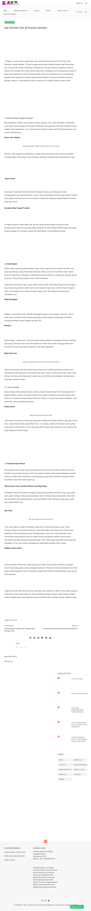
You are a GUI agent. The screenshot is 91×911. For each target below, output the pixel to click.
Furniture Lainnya (9, 14)
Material (61, 779)
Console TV (62, 765)
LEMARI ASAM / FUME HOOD (14, 852)
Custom (36, 10)
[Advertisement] (42, 44)
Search (79, 12)
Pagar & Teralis (9, 860)
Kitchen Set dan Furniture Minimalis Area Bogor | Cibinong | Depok (52, 905)
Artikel (48, 10)
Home (5, 10)
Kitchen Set (13, 620)
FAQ (86, 3)
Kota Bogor (77, 774)
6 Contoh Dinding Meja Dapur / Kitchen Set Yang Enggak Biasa (79, 724)
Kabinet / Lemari (79, 769)
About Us (79, 3)
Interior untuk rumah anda (79, 693)
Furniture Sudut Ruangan (80, 765)
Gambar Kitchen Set (20, 10)
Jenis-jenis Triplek (77, 679)
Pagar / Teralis (62, 10)
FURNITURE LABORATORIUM (14, 856)
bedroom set (78, 760)
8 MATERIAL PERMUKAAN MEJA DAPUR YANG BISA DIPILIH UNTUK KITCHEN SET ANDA (79, 710)
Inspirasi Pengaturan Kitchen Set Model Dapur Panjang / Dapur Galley (79, 739)
